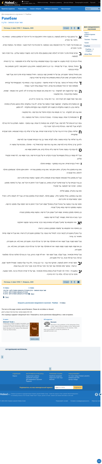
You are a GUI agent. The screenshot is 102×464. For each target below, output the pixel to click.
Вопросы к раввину (56, 2)
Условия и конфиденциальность (80, 401)
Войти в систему (42, 2)
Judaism (53, 395)
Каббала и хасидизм (51, 9)
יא (79, 223)
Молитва (52, 379)
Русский (92, 2)
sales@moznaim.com (50, 331)
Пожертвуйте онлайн (81, 2)
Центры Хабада (68, 2)
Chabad (34, 393)
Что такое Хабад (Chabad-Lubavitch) (78, 376)
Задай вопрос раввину (32, 376)
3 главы (6, 288)
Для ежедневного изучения (12, 14)
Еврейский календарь (32, 377)
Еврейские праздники (55, 376)
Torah (48, 395)
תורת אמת (9, 312)
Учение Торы (22, 9)
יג (80, 271)
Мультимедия (65, 9)
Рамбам (28, 14)
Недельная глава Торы (56, 377)
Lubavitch (38, 393)
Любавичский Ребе (73, 377)
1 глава (31, 288)
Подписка (29, 381)
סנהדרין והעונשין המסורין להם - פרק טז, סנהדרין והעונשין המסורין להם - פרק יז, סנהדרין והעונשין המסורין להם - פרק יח (15, 292)
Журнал (15, 376)
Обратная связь (96, 401)
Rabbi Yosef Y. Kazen (35, 395)
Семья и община (35, 9)
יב (80, 263)
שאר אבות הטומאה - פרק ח (37, 290)
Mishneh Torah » (9, 322)
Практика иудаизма (8, 9)
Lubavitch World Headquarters (70, 393)
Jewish (59, 395)
